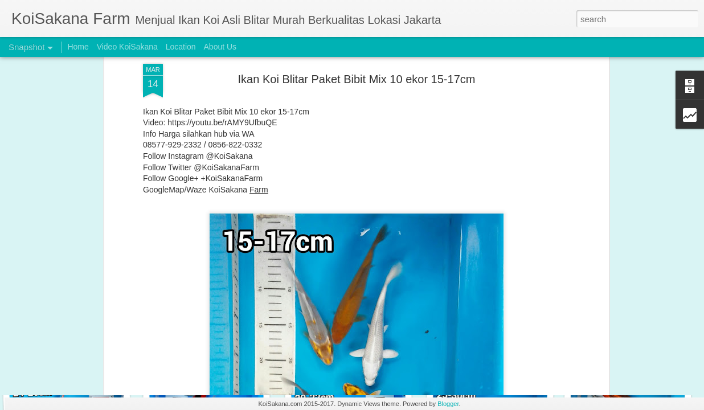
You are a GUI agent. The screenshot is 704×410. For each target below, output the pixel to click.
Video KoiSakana (127, 46)
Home (77, 46)
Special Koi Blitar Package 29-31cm (82, 350)
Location (181, 46)
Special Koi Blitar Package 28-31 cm (227, 356)
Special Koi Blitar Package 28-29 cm (360, 352)
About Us (220, 46)
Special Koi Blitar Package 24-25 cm (636, 357)
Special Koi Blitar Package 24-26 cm (502, 350)
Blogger (448, 403)
